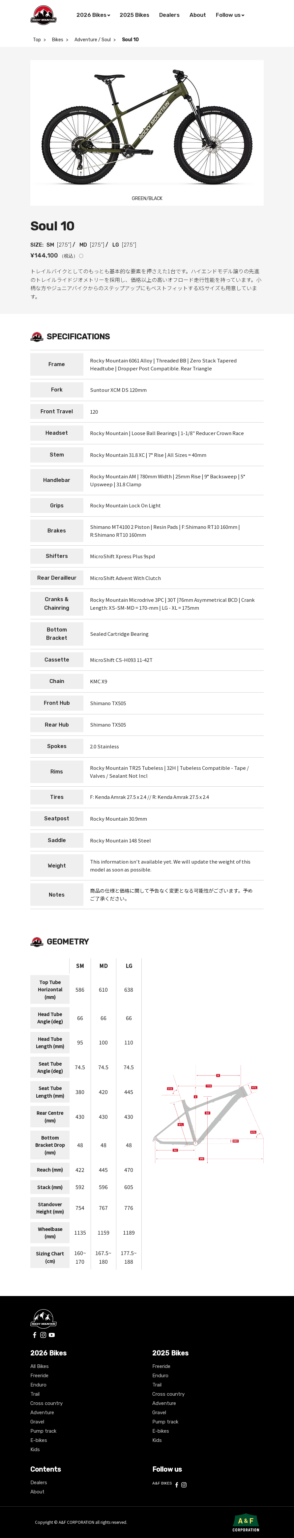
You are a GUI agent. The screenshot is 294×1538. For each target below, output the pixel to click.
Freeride (39, 1376)
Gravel (37, 1422)
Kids (35, 1450)
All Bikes (39, 1366)
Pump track (43, 1431)
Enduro (38, 1385)
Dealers (38, 1483)
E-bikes (38, 1440)
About (37, 1492)
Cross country (46, 1403)
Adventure (42, 1413)
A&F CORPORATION (77, 1522)
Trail (35, 1394)
